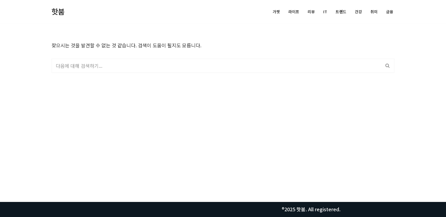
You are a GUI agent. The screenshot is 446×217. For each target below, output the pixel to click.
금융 (389, 11)
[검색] (216, 65)
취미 (374, 11)
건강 (358, 11)
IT (325, 11)
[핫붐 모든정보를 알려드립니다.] (58, 11)
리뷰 (311, 11)
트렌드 (341, 11)
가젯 (276, 11)
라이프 (293, 11)
